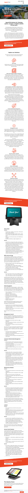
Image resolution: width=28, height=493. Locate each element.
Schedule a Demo (7, 15)
